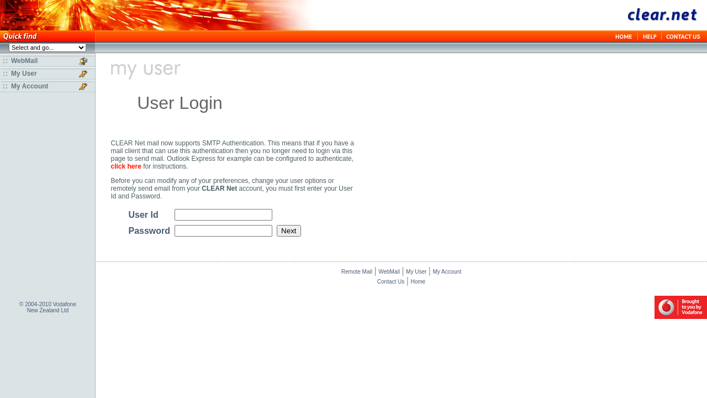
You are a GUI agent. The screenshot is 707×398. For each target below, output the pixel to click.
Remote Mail (356, 273)
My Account (447, 273)
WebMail (389, 273)
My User (416, 273)
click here (126, 166)
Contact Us (390, 283)
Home (417, 283)
